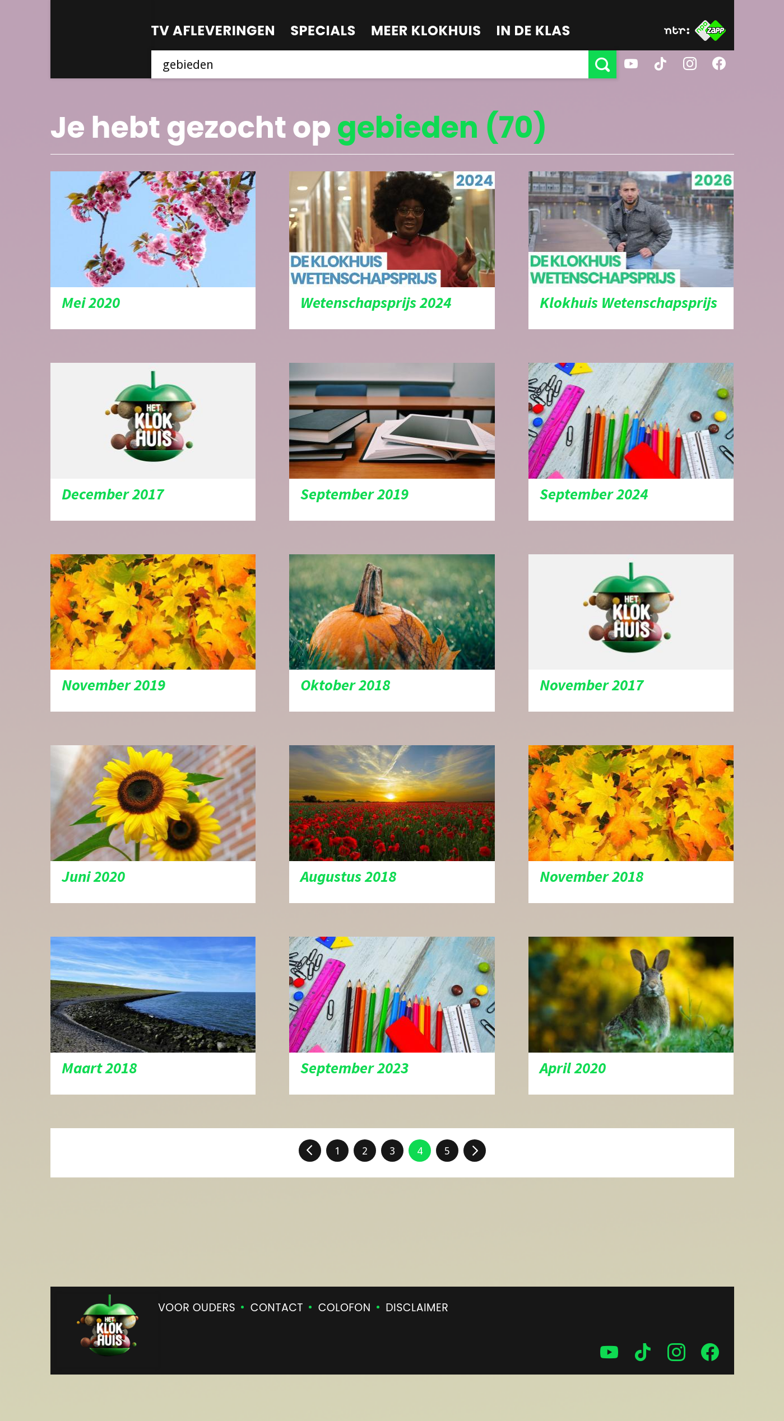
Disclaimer (417, 1307)
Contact (276, 1307)
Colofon (344, 1307)
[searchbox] (369, 64)
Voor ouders (196, 1307)
